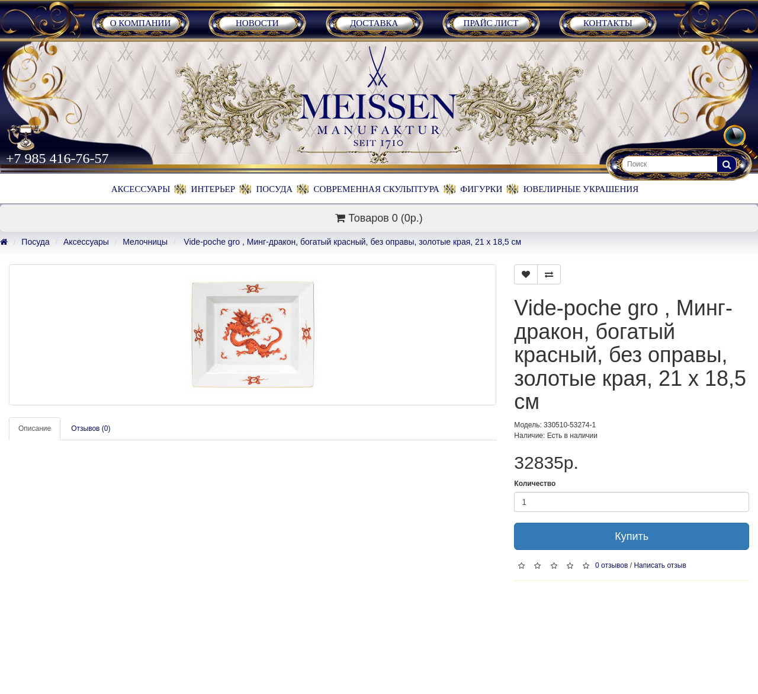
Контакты (607, 23)
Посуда (274, 189)
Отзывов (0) (90, 428)
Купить (631, 536)
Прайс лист (491, 23)
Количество (534, 483)
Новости (257, 23)
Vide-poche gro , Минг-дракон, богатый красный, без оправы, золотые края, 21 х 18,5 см (351, 242)
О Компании (140, 23)
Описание (34, 428)
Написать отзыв (660, 565)
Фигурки (481, 189)
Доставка (374, 23)
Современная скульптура (376, 189)
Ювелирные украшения (580, 189)
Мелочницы (145, 242)
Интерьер (213, 189)
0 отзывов (611, 565)
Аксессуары (140, 189)
